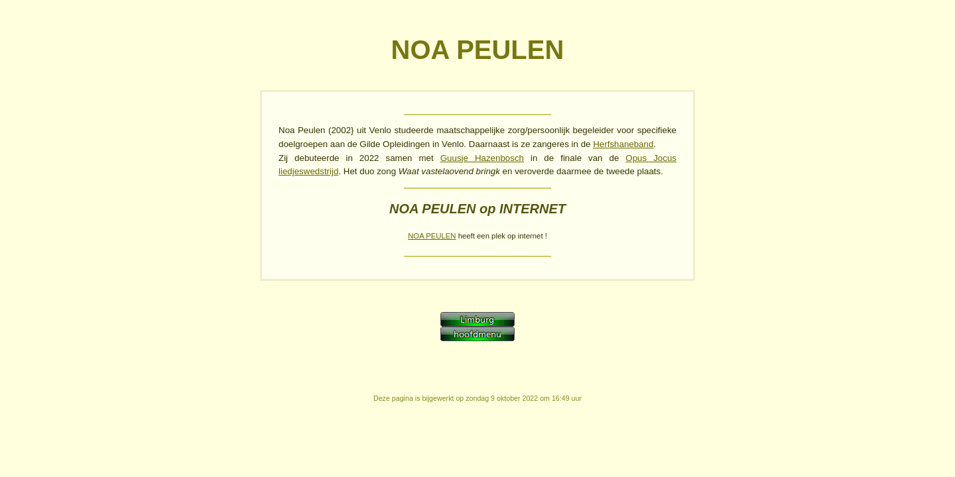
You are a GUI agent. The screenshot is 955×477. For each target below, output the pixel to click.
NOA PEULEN (432, 236)
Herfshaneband (623, 144)
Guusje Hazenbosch (482, 158)
